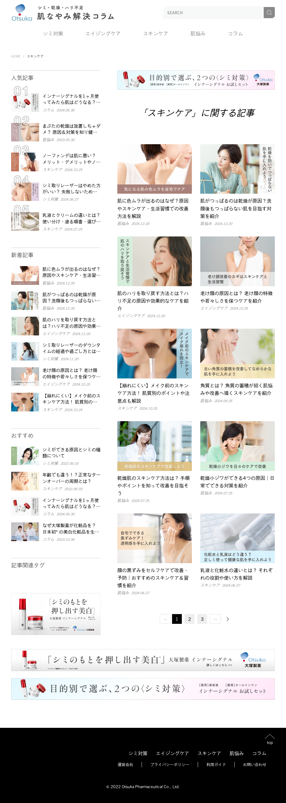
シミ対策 (53, 33)
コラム (235, 33)
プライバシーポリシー (169, 764)
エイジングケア (103, 33)
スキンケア (155, 33)
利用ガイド (216, 764)
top (270, 742)
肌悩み (198, 33)
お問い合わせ (254, 764)
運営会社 (125, 764)
